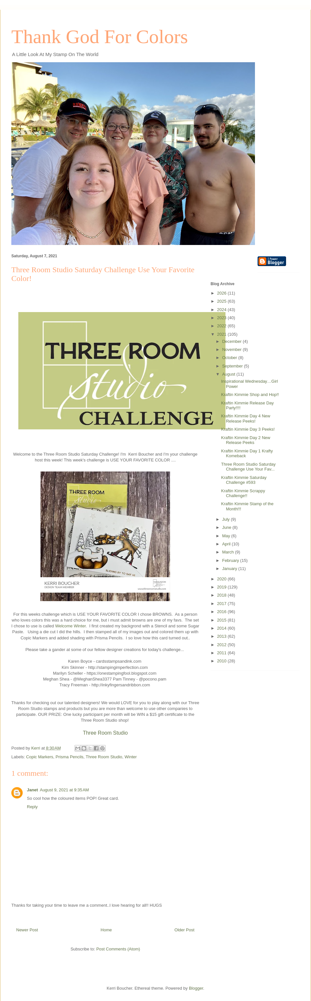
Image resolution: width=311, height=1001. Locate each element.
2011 (222, 652)
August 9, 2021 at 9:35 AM (64, 789)
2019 (222, 587)
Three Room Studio (105, 733)
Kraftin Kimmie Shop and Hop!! (250, 394)
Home (106, 929)
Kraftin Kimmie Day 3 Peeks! (247, 429)
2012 (222, 644)
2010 (222, 660)
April (227, 543)
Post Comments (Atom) (118, 949)
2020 (222, 578)
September (233, 366)
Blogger (196, 988)
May (226, 535)
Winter (131, 756)
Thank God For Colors (99, 36)
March (228, 552)
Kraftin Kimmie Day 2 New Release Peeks (245, 440)
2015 (222, 620)
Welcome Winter (70, 625)
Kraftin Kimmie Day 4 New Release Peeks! (245, 418)
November (232, 349)
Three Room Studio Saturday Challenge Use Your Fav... (248, 467)
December (232, 341)
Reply (32, 806)
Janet (32, 789)
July (226, 519)
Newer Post (27, 929)
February (231, 560)
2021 (222, 334)
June (227, 527)
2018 (222, 595)
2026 (222, 293)
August (229, 374)
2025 (222, 301)
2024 (222, 309)
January (230, 568)
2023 (222, 317)
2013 (222, 636)
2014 (222, 628)
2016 (222, 611)
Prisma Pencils (70, 756)
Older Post (184, 929)
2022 (222, 325)
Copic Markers (39, 756)
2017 (222, 603)
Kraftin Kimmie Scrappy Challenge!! (243, 493)
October (230, 357)
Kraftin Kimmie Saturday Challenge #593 (243, 480)
